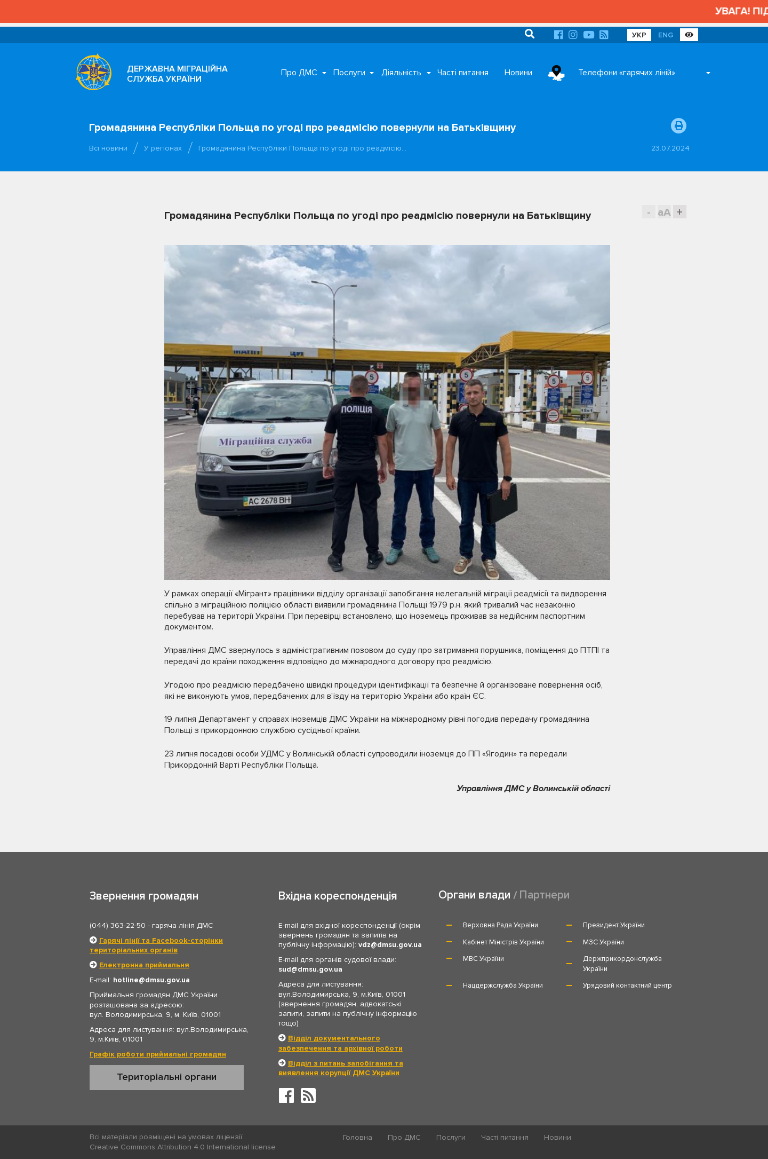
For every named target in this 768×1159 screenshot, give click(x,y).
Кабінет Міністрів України (503, 942)
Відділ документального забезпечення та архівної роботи (340, 1043)
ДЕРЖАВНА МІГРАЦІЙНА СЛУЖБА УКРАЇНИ (177, 74)
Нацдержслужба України (503, 985)
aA (664, 212)
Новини (518, 72)
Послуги (349, 72)
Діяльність (401, 72)
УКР (639, 35)
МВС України (483, 959)
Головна (357, 1137)
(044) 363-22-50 (118, 925)
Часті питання (463, 72)
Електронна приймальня (144, 964)
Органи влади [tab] (474, 895)
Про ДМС (299, 72)
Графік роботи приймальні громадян (158, 1054)
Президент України (614, 925)
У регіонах (163, 148)
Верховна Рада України (500, 925)
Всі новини (108, 148)
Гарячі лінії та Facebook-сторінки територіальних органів (156, 945)
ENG (665, 35)
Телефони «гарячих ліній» (626, 72)
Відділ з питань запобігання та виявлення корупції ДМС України (340, 1068)
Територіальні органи (167, 1077)
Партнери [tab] (544, 895)
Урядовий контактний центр (627, 985)
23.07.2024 (670, 148)
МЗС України (603, 942)
